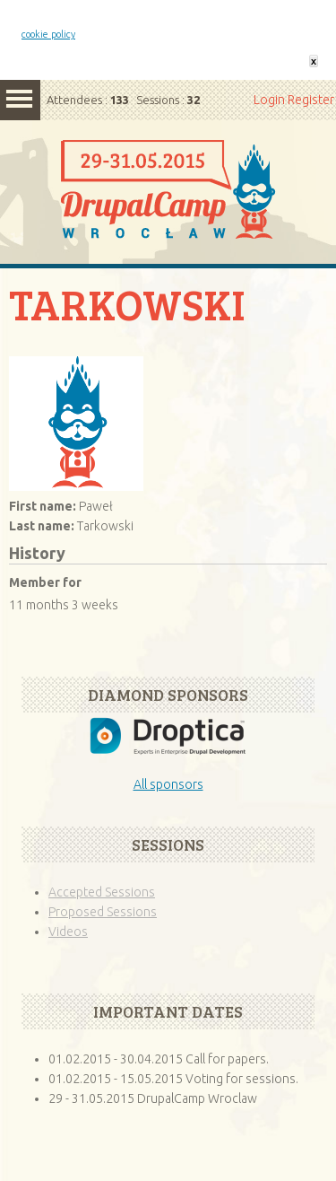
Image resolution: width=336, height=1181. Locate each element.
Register (311, 99)
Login (269, 99)
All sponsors (168, 784)
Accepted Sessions (101, 892)
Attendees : (88, 99)
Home (168, 210)
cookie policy (48, 34)
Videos (68, 931)
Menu (20, 100)
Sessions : (168, 99)
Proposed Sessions (102, 912)
